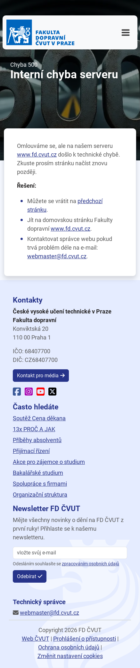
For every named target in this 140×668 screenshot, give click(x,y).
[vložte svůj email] (70, 553)
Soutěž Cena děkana (39, 418)
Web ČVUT (35, 638)
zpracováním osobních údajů (90, 564)
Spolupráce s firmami (40, 483)
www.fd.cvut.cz (37, 154)
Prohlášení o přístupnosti (84, 638)
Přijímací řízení (31, 451)
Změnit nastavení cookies (70, 656)
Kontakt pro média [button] (38, 376)
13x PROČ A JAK (34, 429)
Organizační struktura (40, 494)
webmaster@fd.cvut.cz (56, 256)
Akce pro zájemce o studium (49, 461)
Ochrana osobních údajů (68, 647)
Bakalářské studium (38, 472)
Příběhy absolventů (37, 440)
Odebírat (26, 576)
